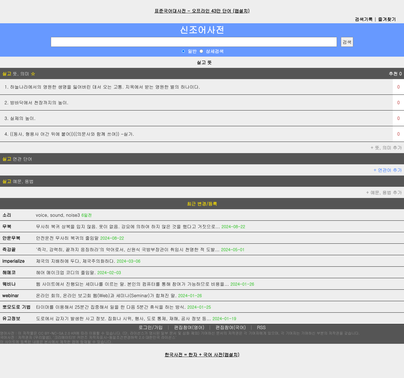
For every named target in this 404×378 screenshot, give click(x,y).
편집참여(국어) (230, 327)
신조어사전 (202, 29)
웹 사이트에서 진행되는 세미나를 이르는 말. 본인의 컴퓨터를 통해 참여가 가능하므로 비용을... (132, 284)
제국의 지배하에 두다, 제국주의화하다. (75, 261)
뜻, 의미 (18, 73)
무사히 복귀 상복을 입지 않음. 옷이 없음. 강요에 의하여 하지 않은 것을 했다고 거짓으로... (128, 226)
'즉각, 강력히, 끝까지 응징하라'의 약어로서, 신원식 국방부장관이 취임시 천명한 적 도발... (127, 249)
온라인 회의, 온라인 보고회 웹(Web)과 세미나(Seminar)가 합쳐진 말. (106, 295)
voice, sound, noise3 (58, 215)
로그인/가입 (150, 327)
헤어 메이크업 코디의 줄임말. (66, 272)
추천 (395, 73)
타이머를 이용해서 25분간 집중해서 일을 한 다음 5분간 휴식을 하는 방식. (111, 307)
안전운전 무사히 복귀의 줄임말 (67, 238)
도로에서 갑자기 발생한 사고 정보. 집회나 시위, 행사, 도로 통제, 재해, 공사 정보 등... (123, 318)
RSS (261, 327)
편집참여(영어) (189, 327)
